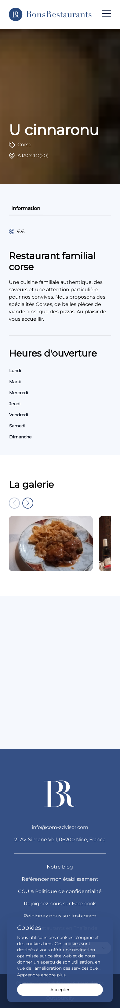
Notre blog (60, 867)
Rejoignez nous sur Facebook (60, 904)
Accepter (60, 989)
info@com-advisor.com (60, 827)
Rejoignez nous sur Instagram (60, 916)
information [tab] (25, 208)
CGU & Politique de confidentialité (60, 891)
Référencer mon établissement (60, 879)
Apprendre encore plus (41, 975)
